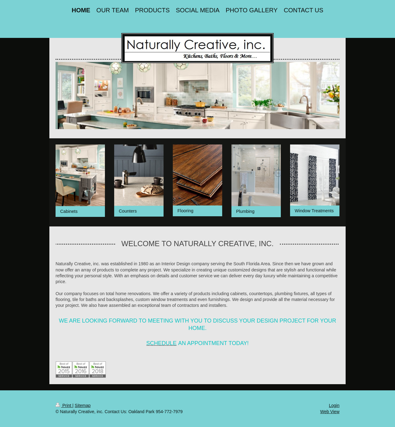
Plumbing (245, 211)
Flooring (185, 210)
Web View (329, 411)
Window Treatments (314, 210)
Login (334, 405)
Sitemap (82, 405)
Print (64, 405)
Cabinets (68, 211)
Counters (128, 211)
